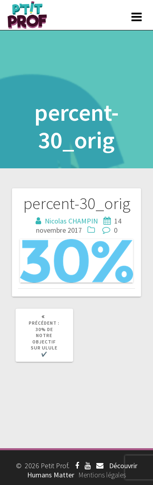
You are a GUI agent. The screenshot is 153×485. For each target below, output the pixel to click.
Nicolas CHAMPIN (71, 221)
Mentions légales (102, 474)
